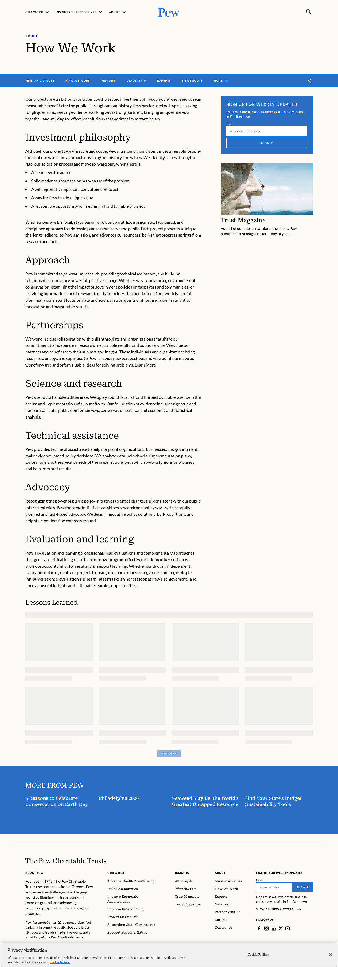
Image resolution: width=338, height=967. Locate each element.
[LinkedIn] (274, 928)
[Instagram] (266, 928)
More (221, 80)
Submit (267, 143)
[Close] (330, 954)
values (136, 157)
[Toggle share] (310, 81)
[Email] (266, 132)
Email (229, 124)
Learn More (145, 365)
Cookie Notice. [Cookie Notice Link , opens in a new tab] (60, 962)
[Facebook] (259, 928)
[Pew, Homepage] (169, 12)
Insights (182, 872)
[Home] (65, 860)
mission (83, 235)
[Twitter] (281, 928)
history (115, 157)
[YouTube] (287, 928)
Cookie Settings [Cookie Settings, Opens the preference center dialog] (259, 954)
